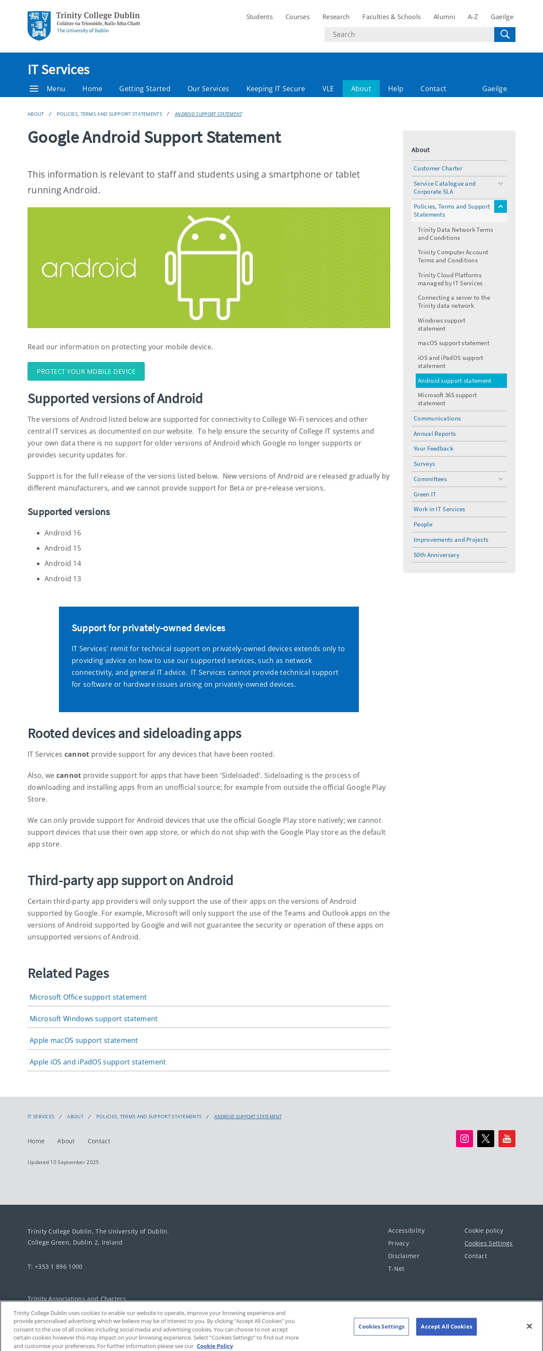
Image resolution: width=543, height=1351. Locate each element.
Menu (47, 88)
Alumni (444, 16)
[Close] (529, 1332)
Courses (297, 16)
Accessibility (406, 1230)
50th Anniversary (436, 555)
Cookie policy (484, 1230)
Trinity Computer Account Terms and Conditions (453, 256)
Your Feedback (433, 448)
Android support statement (208, 114)
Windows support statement (442, 324)
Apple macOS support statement (84, 1040)
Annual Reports (435, 433)
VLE (328, 88)
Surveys (424, 464)
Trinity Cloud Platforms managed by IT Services (450, 279)
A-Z (473, 16)
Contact (433, 88)
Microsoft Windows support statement (94, 1018)
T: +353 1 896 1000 (55, 1266)
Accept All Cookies (446, 1332)
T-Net (396, 1269)
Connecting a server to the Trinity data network (454, 301)
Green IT (425, 494)
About (361, 88)
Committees (430, 479)
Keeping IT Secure (275, 88)
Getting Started (145, 88)
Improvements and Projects (451, 539)
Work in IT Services (439, 509)
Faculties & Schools (391, 16)
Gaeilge (502, 16)
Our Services (209, 88)
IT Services (58, 69)
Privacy (398, 1243)
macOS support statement (454, 343)
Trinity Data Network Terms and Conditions (455, 234)
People (423, 524)
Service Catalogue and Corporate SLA (445, 187)
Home (92, 88)
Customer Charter (438, 168)
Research (336, 16)
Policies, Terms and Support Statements (109, 114)
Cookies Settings (489, 1243)
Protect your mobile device (86, 371)
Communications (437, 418)
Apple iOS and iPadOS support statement (98, 1062)
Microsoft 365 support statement (447, 399)
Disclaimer (404, 1256)
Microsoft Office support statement (88, 997)
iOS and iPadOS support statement (451, 362)
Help (395, 88)
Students (259, 16)
